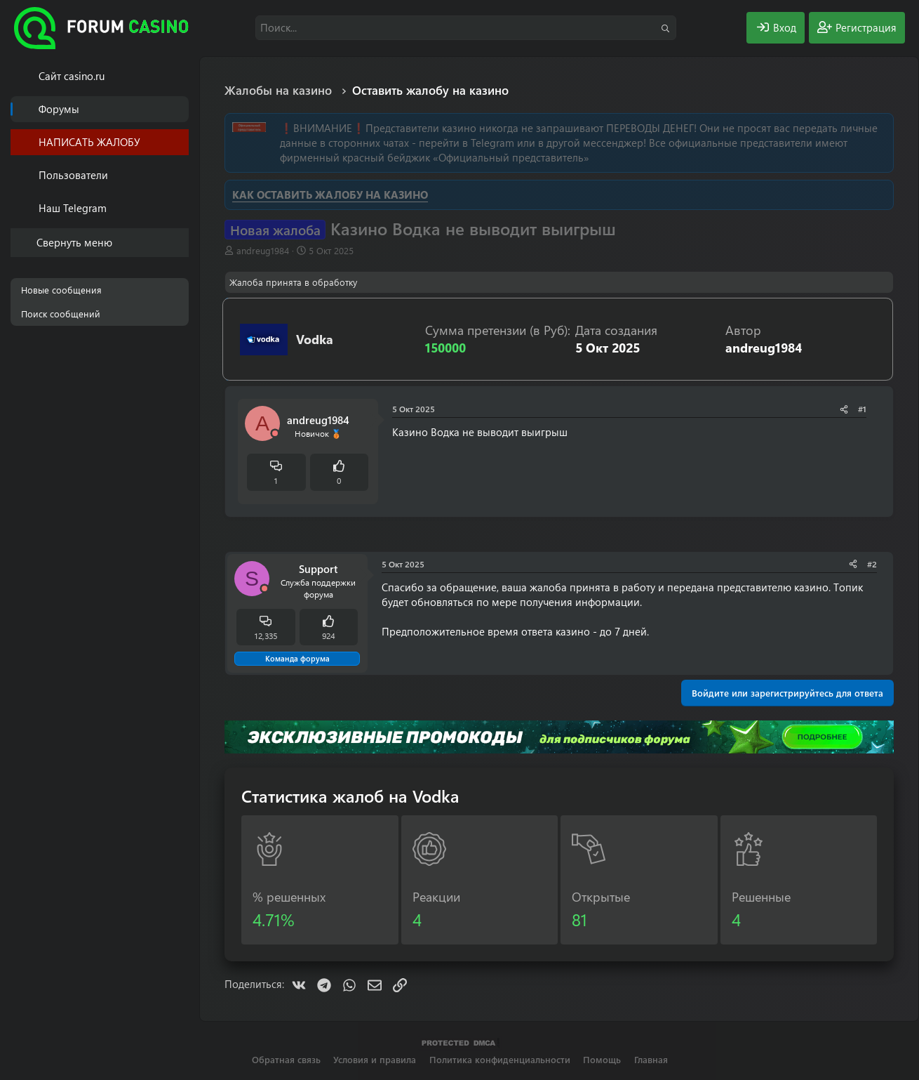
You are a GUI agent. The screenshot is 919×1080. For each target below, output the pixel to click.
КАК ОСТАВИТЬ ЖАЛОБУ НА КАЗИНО (330, 194)
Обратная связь (286, 1059)
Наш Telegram (73, 208)
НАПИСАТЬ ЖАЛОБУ (89, 142)
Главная (651, 1059)
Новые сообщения (61, 290)
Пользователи (73, 175)
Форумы (59, 109)
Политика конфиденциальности (499, 1059)
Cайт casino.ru (72, 76)
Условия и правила (374, 1059)
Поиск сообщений (60, 314)
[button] (181, 175)
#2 (872, 563)
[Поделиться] (844, 409)
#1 (862, 408)
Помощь (602, 1059)
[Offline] (275, 433)
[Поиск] (465, 27)
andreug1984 (262, 250)
